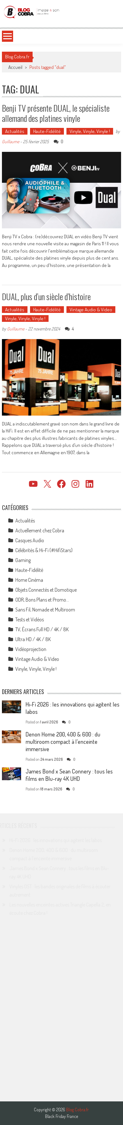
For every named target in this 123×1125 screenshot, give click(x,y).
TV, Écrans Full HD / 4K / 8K (42, 629)
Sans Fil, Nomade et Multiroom (45, 609)
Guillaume (10, 141)
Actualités (14, 131)
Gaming (23, 560)
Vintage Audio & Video (91, 310)
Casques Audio (29, 540)
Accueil (15, 67)
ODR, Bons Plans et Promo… (42, 599)
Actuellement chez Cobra (39, 530)
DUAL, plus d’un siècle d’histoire (46, 296)
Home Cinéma (29, 580)
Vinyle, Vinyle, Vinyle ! (90, 131)
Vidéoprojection (30, 649)
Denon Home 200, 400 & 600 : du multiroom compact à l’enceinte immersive (63, 741)
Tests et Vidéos (29, 619)
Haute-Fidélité (47, 131)
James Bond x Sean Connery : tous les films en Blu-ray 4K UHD (69, 775)
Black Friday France (61, 1116)
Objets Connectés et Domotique (46, 590)
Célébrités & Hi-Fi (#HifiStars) (44, 550)
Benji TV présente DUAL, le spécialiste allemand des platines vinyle (56, 113)
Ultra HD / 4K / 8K (33, 639)
